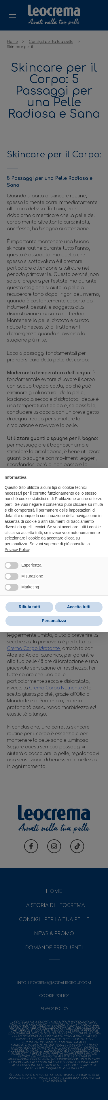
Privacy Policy (17, 549)
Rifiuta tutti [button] (29, 607)
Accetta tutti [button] (78, 607)
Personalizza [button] (54, 620)
